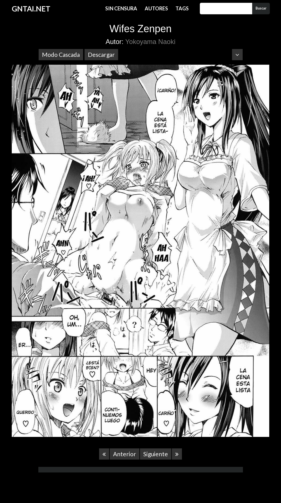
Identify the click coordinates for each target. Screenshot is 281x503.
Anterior (124, 453)
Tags (182, 8)
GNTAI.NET (31, 8)
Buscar (261, 8)
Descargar (101, 54)
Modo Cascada (61, 54)
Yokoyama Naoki (150, 41)
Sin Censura (121, 8)
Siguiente (155, 453)
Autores (156, 8)
